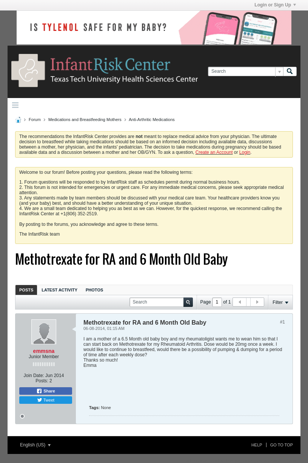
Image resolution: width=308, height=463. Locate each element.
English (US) (35, 445)
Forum (35, 119)
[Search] (245, 71)
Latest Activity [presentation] (59, 290)
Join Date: (34, 375)
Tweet (45, 400)
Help (256, 445)
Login (244, 152)
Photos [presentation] (94, 290)
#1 (282, 322)
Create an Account (214, 152)
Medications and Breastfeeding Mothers (85, 119)
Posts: (41, 380)
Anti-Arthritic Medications (152, 119)
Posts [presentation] (26, 290)
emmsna (44, 351)
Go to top (281, 445)
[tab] (26, 290)
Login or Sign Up (275, 5)
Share (45, 391)
